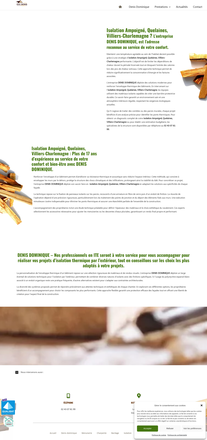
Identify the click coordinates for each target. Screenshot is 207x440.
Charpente (101, 433)
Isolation (128, 433)
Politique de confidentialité (177, 435)
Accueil (53, 433)
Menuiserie (87, 433)
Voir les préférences (192, 428)
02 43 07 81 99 (68, 409)
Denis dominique (69, 433)
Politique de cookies (159, 435)
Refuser (170, 428)
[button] (201, 405)
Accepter (148, 428)
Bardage (115, 433)
